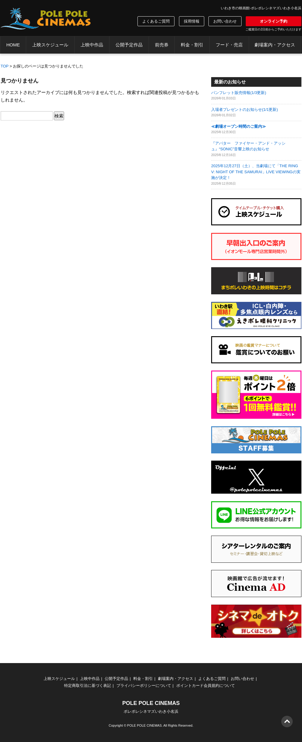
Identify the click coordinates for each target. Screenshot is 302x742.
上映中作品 (92, 44)
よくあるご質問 (156, 21)
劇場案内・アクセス (274, 44)
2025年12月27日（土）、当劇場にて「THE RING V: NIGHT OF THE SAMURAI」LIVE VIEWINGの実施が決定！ (255, 172)
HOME (13, 44)
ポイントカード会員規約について (205, 685)
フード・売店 (229, 44)
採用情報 (191, 21)
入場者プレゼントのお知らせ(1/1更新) (244, 109)
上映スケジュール (50, 44)
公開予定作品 (129, 44)
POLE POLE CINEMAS (144, 725)
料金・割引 (192, 44)
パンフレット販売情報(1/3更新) (238, 92)
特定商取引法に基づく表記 (87, 685)
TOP (5, 66)
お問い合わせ (225, 21)
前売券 (161, 44)
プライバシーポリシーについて (143, 685)
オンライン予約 (273, 21)
